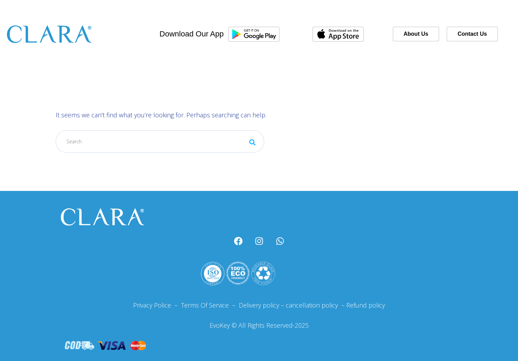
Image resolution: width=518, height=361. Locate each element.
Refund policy (365, 305)
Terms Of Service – (209, 305)
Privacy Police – (155, 305)
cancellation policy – (316, 305)
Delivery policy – (260, 305)
